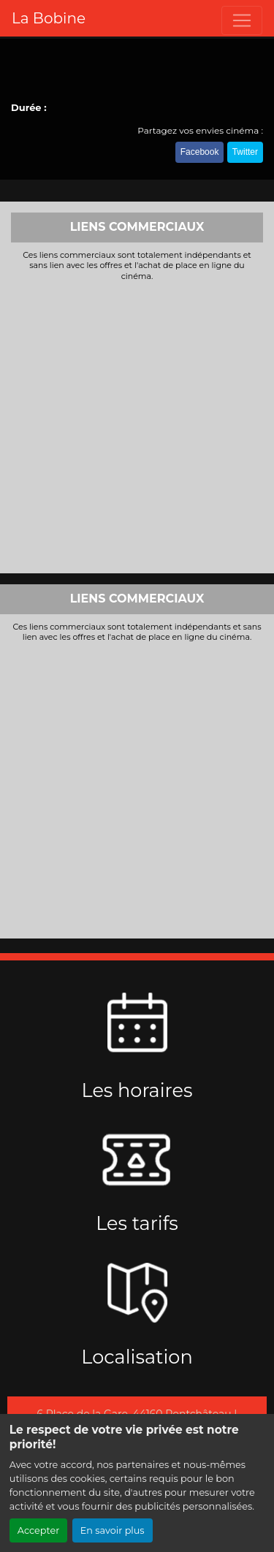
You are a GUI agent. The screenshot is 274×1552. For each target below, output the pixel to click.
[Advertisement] (137, 425)
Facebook (199, 152)
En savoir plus (112, 1530)
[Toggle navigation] (241, 20)
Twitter (245, 152)
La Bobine (48, 18)
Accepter (39, 1530)
